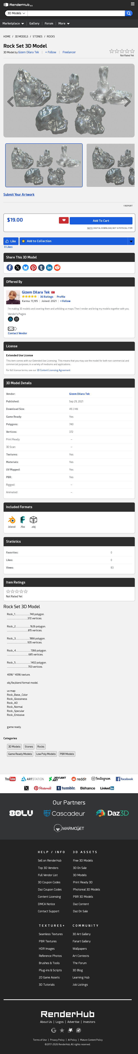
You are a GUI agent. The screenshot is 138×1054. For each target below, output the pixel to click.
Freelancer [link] (69, 52)
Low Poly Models (46, 754)
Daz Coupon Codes (50, 889)
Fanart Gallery (82, 941)
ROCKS (51, 36)
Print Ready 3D (83, 882)
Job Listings (80, 984)
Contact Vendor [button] (17, 333)
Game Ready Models (20, 754)
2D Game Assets (49, 977)
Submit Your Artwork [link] (18, 194)
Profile (61, 296)
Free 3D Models (83, 860)
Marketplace (13, 23)
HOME (6, 36)
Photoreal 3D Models (86, 889)
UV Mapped (13, 469)
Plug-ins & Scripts (50, 970)
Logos (60, 1022)
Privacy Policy (57, 1040)
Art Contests (81, 956)
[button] (132, 4)
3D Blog (78, 970)
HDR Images (47, 948)
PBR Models (67, 754)
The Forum (80, 963)
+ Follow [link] (65, 301)
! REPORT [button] (128, 206)
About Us (46, 1022)
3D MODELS (21, 36)
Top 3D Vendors (48, 868)
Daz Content (81, 904)
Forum (49, 23)
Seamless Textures (51, 934)
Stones (29, 746)
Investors (89, 1022)
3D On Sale (80, 868)
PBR (8, 477)
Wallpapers (80, 948)
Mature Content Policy (91, 1040)
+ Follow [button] (50, 52)
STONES (37, 36)
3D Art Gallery (82, 934)
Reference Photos (50, 956)
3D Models (14, 746)
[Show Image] (44, 165)
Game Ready (13, 416)
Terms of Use (40, 1040)
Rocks (40, 746)
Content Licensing (49, 896)
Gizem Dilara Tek (28, 52)
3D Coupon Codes (49, 882)
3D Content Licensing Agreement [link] (53, 370)
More (64, 23)
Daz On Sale (80, 911)
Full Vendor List (48, 875)
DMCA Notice (46, 904)
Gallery (34, 23)
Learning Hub (81, 977)
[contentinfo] (18, 13)
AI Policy (72, 1040)
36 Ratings (46, 296)
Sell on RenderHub (49, 860)
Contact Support (48, 911)
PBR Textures (48, 941)
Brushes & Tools (49, 963)
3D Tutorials (47, 984)
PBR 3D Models (83, 896)
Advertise (73, 1022)
